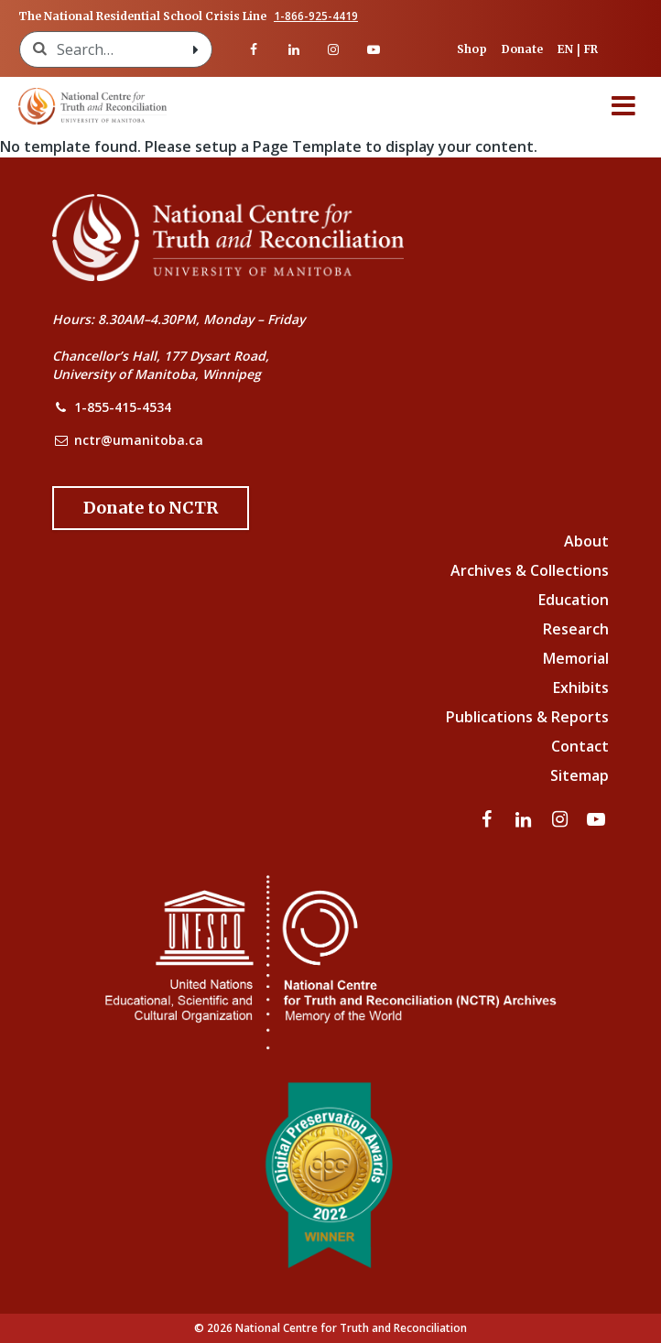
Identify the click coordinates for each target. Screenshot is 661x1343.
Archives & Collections (529, 570)
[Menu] (623, 106)
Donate (522, 49)
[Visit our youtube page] (373, 49)
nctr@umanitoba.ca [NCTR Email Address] (138, 440)
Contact (580, 746)
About (586, 541)
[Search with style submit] (195, 49)
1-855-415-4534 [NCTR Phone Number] (122, 407)
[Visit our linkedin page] (294, 49)
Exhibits (581, 687)
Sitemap (579, 775)
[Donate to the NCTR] (150, 508)
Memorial (576, 658)
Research (576, 629)
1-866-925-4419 (316, 16)
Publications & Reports (527, 717)
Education (573, 600)
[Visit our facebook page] (253, 49)
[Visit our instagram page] (334, 49)
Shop (472, 49)
